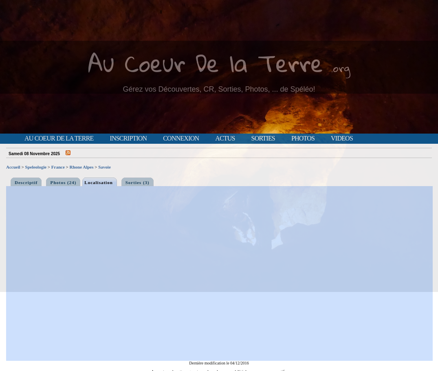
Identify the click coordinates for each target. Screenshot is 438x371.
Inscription (128, 138)
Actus (225, 138)
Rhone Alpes (82, 167)
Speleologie (36, 167)
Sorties (263, 138)
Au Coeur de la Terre (58, 138)
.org (340, 68)
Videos (342, 138)
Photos (303, 138)
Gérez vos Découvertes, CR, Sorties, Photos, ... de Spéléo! (219, 89)
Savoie (104, 167)
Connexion (181, 138)
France (58, 167)
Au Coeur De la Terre (205, 63)
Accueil (13, 167)
